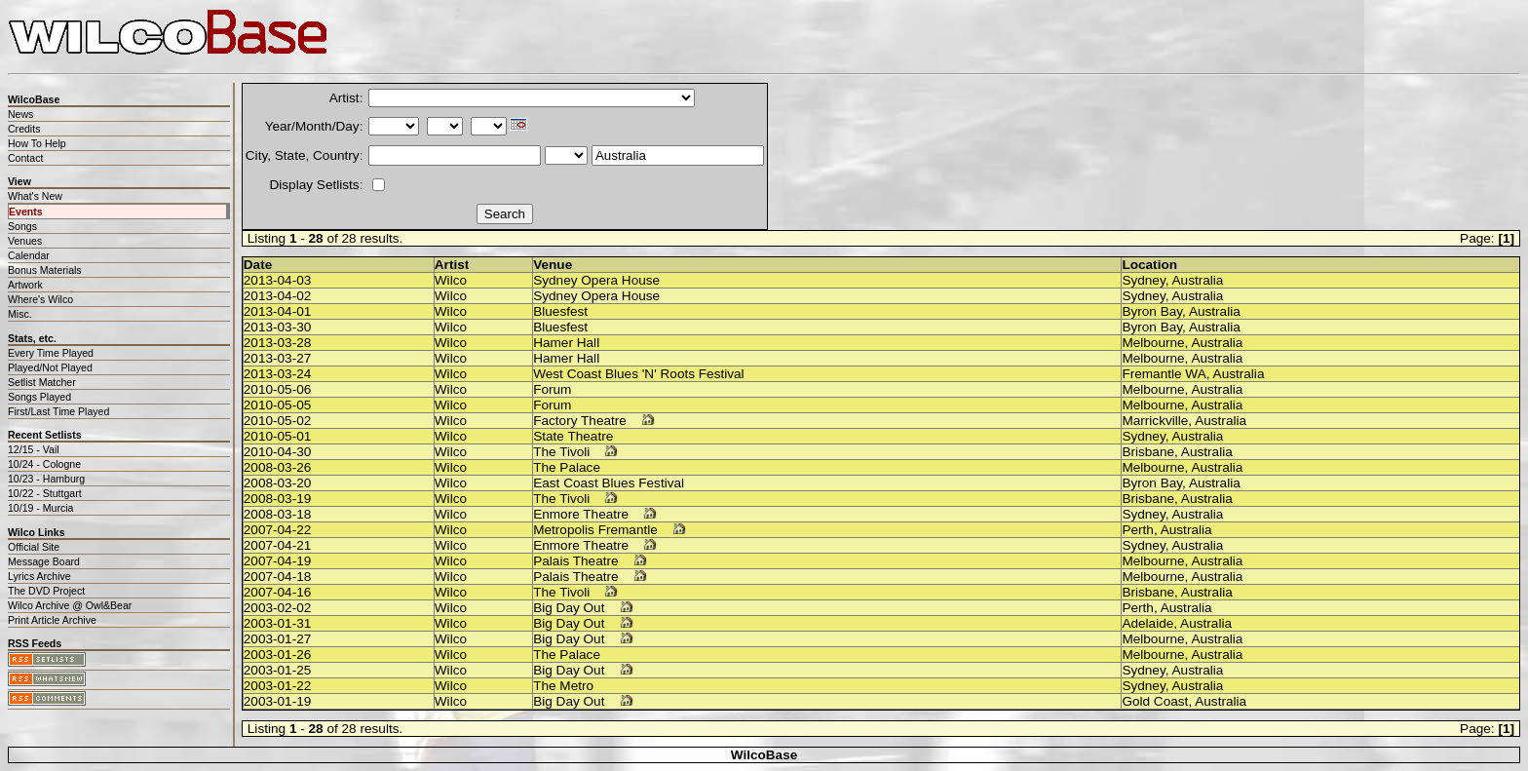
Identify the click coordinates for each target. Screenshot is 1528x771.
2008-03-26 (278, 467)
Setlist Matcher (42, 382)
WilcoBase (764, 755)
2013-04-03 (278, 280)
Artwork (25, 284)
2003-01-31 (278, 623)
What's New (35, 196)
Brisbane (1148, 451)
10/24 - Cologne (44, 464)
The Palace (566, 467)
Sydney (1143, 280)
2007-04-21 (278, 545)
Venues (25, 241)
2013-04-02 (278, 296)
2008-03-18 (278, 514)
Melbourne (1153, 342)
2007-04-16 (278, 592)
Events (26, 211)
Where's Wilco (40, 299)
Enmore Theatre (581, 514)
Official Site (33, 547)
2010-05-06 (278, 389)
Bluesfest (560, 311)
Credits (24, 129)
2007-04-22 (278, 529)
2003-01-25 (278, 670)
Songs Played (39, 397)
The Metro (563, 685)
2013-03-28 (278, 342)
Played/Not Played (50, 367)
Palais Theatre (575, 561)
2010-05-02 (278, 420)
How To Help (37, 143)
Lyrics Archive (39, 576)
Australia (1198, 280)
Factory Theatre (580, 420)
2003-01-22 (278, 685)
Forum (552, 389)
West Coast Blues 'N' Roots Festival (638, 373)
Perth (1138, 529)
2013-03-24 (278, 373)
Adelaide (1147, 623)
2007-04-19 (278, 561)
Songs (22, 226)
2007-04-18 (278, 576)
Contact (25, 158)
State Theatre (573, 436)
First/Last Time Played (58, 411)
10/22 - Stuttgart (45, 493)
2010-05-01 (278, 436)
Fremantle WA (1163, 373)
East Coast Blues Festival (608, 483)
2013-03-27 (278, 358)
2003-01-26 (278, 654)
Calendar (29, 255)
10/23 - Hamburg (46, 478)
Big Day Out (568, 607)
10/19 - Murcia (40, 508)
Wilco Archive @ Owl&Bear (70, 605)
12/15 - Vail (33, 449)
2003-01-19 (278, 701)
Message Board (44, 561)
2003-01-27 (278, 639)
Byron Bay (1152, 311)
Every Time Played (51, 353)
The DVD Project (46, 591)
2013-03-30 (278, 327)
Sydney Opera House (596, 280)
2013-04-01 (278, 311)
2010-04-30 (278, 451)
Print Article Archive (52, 620)
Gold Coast (1155, 701)
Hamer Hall (566, 342)
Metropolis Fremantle (595, 529)
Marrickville (1155, 420)
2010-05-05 (278, 405)
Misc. (20, 314)
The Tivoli (561, 451)
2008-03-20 (278, 483)
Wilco (451, 280)
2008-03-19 (278, 498)
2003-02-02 (278, 607)
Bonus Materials (45, 270)
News (20, 114)
